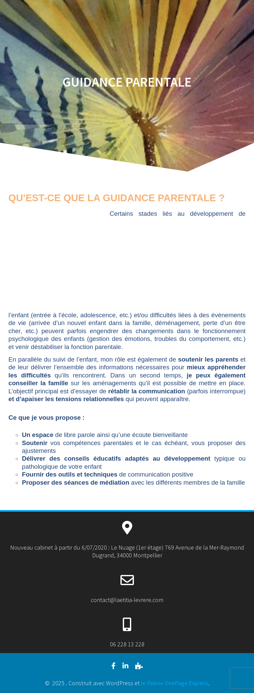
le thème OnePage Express (174, 683)
